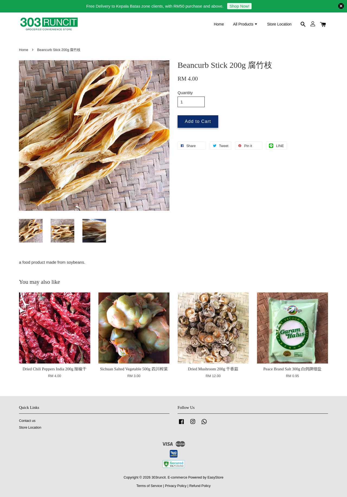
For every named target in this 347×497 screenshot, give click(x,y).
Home (219, 24)
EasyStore (215, 477)
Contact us (27, 421)
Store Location (279, 24)
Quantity (185, 92)
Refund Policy (200, 486)
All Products (245, 24)
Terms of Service (149, 486)
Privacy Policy (175, 486)
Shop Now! (239, 6)
